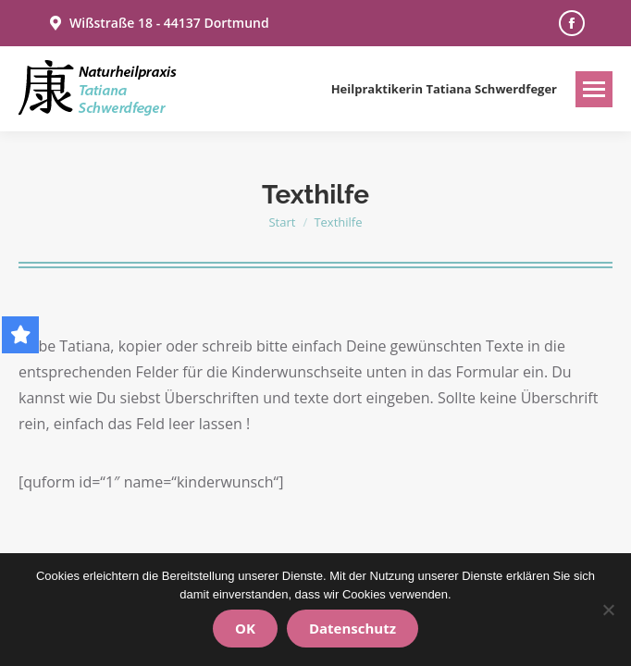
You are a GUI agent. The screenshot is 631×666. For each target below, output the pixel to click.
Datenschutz (352, 628)
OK (245, 628)
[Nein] (608, 609)
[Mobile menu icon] (593, 89)
